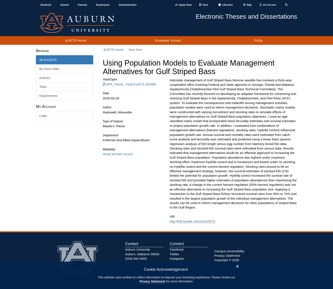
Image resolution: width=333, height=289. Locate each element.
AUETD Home (75, 40)
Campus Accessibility (229, 251)
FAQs (258, 40)
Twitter (174, 254)
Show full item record (118, 154)
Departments (48, 95)
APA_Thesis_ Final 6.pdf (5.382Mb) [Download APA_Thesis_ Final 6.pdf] (129, 84)
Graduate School (168, 40)
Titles (43, 87)
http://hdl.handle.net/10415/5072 (192, 221)
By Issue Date (49, 68)
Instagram (177, 258)
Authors (44, 78)
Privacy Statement (152, 281)
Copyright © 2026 (226, 260)
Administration (128, 4)
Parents (82, 4)
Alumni (64, 4)
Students (45, 4)
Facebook (177, 249)
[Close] (237, 266)
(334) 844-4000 (136, 258)
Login (43, 115)
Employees (103, 4)
